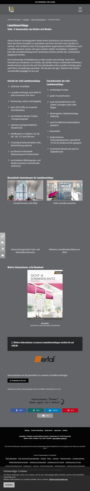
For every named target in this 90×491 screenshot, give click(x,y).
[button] (18, 410)
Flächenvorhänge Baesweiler (76, 466)
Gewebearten (27, 466)
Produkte (26, 19)
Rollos (49, 458)
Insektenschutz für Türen (73, 462)
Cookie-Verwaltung (37, 430)
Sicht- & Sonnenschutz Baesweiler (28, 458)
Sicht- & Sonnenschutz (38, 19)
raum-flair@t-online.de (59, 438)
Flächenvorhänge (65, 458)
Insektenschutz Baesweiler (38, 462)
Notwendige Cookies (15, 471)
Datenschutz (48, 430)
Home (18, 19)
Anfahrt (65, 430)
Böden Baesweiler (11, 458)
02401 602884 (51, 2)
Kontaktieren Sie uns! (18, 380)
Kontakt (24, 71)
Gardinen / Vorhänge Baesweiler (43, 466)
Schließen (9, 485)
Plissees (43, 458)
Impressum (57, 430)
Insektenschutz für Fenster (55, 462)
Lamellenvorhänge (78, 458)
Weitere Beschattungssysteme (18, 462)
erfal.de (14, 345)
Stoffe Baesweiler (60, 466)
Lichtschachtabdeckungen (13, 466)
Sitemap (27, 430)
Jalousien (55, 458)
